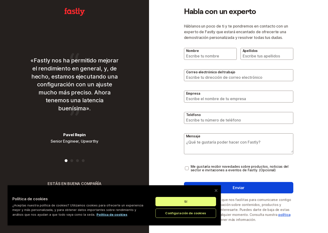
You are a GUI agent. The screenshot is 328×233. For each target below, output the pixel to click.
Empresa (193, 93)
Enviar (239, 187)
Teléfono (193, 115)
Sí (185, 201)
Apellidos (250, 51)
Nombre (192, 51)
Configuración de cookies (185, 213)
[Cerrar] (216, 190)
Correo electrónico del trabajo (211, 72)
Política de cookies (111, 214)
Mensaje (193, 136)
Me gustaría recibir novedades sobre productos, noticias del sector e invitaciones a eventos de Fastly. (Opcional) (240, 168)
